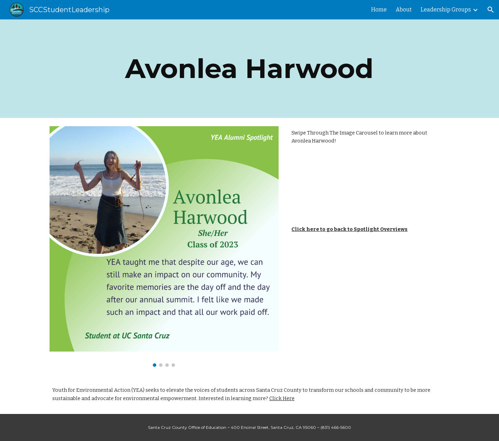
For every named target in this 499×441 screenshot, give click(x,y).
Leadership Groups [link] (446, 9)
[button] (490, 9)
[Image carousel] (164, 246)
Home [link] (379, 9)
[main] (249, 68)
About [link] (404, 9)
